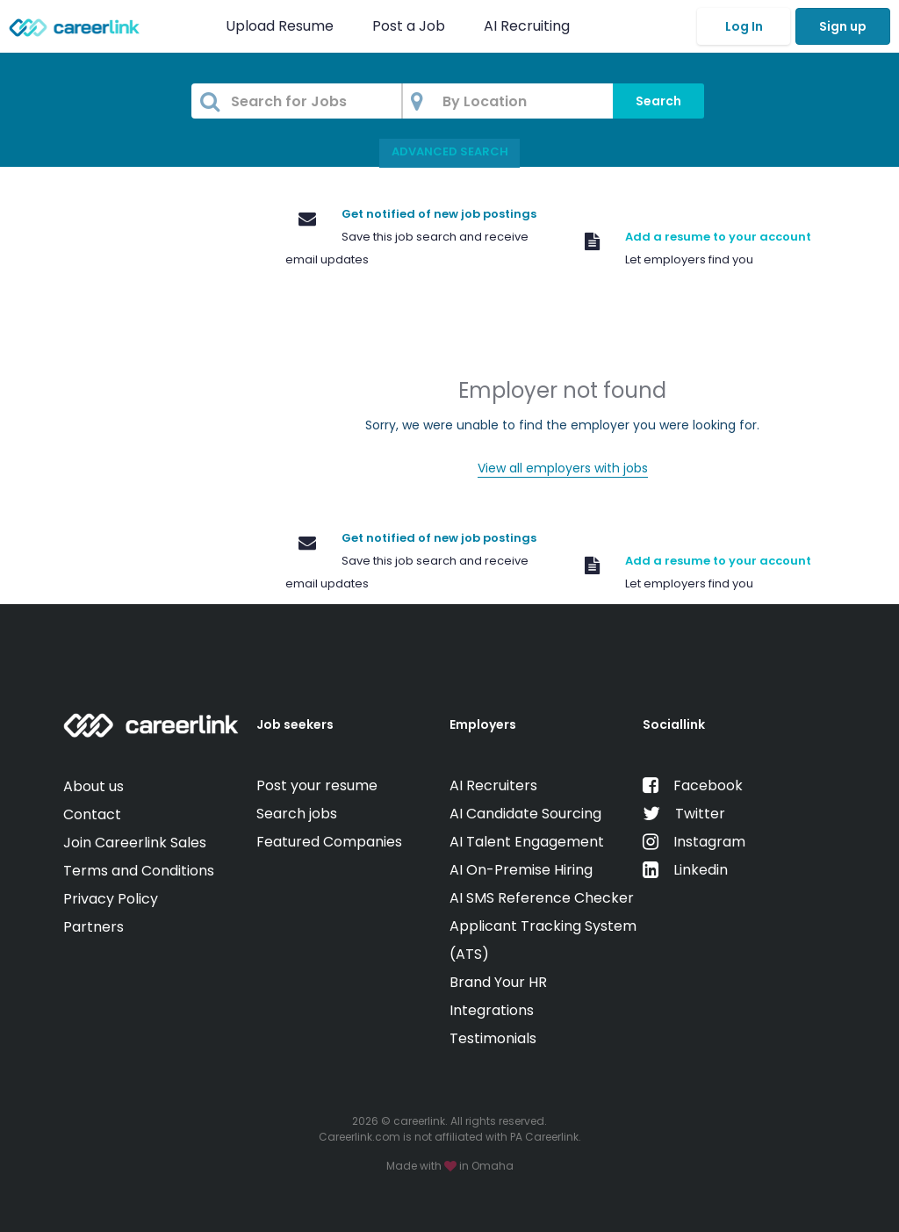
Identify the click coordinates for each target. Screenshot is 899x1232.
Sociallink (674, 724)
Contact (92, 814)
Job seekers (295, 724)
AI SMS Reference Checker (542, 898)
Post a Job (410, 26)
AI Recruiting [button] (530, 26)
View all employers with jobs (563, 468)
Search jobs (296, 813)
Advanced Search (450, 151)
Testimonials (493, 1038)
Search (658, 101)
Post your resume (317, 785)
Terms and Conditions (138, 871)
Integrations (492, 1010)
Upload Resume (280, 26)
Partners (93, 927)
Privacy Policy (110, 899)
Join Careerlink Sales (134, 842)
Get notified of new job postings (439, 213)
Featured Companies (329, 842)
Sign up (843, 26)
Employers (483, 724)
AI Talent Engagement (527, 842)
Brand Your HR (498, 982)
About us (93, 786)
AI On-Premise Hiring (521, 870)
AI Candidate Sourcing (525, 813)
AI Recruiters (493, 785)
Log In (744, 26)
